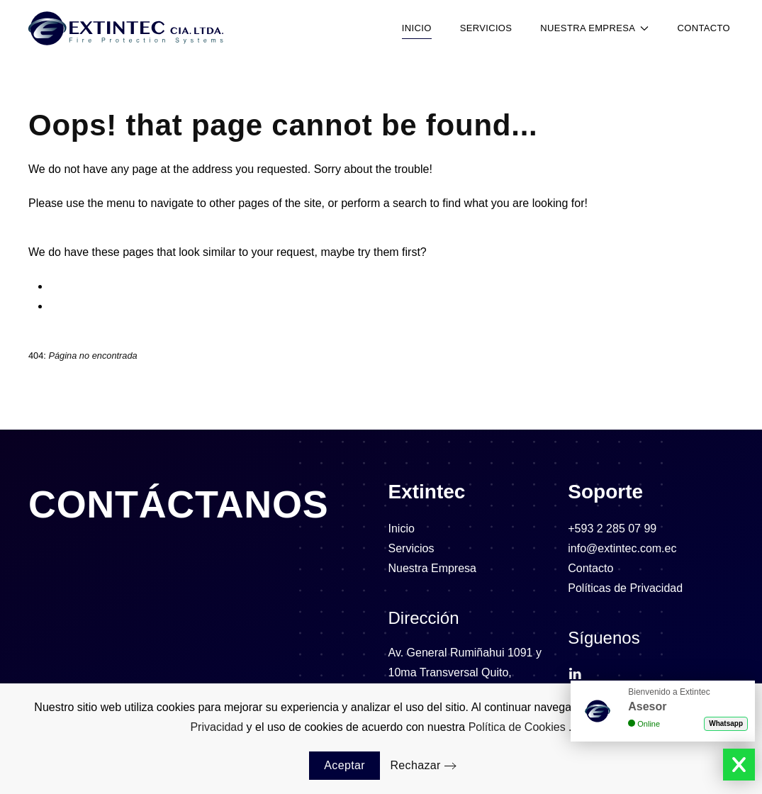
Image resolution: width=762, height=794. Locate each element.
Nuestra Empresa (432, 568)
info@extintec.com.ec (622, 548)
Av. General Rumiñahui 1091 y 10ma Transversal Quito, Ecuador (465, 672)
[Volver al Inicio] (125, 28)
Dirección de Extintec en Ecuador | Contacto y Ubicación (192, 306)
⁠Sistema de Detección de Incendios (139, 286)
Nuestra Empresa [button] (594, 28)
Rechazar (415, 765)
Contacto (703, 28)
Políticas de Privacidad (625, 588)
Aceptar (344, 765)
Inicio (417, 28)
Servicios (486, 28)
